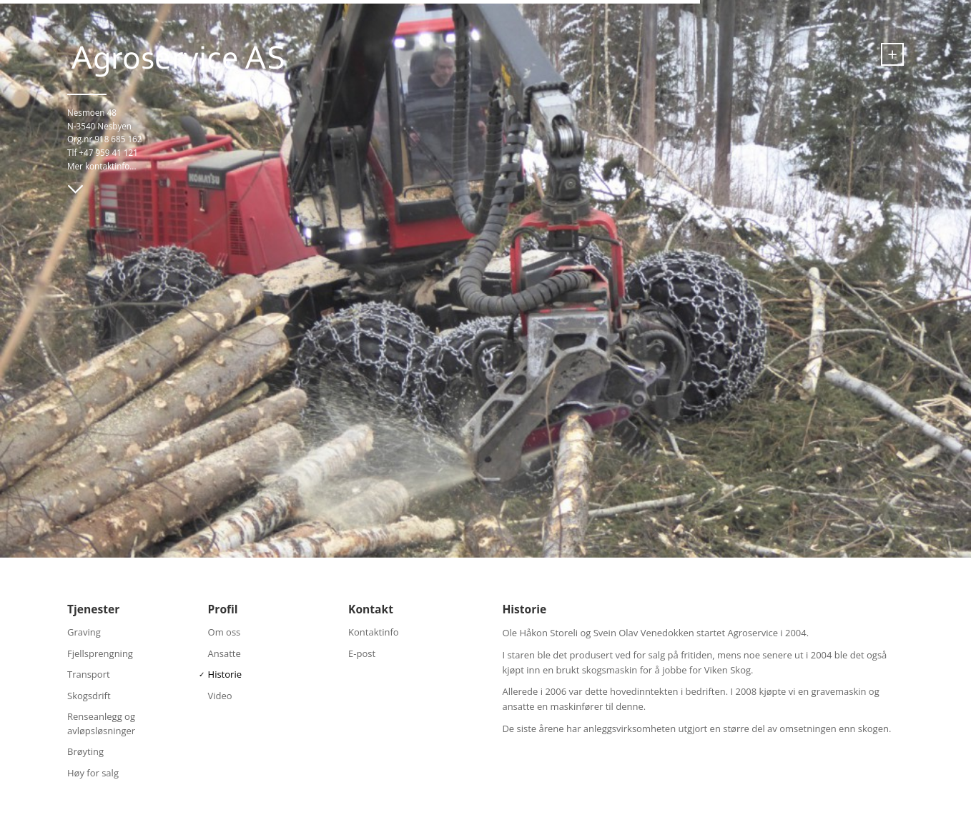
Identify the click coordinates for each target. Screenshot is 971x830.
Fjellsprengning (100, 653)
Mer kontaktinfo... (102, 166)
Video (220, 695)
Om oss (224, 632)
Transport (88, 674)
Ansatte (224, 653)
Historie (225, 674)
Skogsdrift (89, 695)
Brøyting (85, 751)
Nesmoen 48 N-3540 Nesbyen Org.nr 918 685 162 (104, 125)
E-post (361, 653)
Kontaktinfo (373, 632)
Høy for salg (93, 772)
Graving (84, 632)
